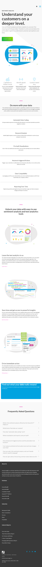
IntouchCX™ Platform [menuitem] (6, 494)
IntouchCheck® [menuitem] (5, 496)
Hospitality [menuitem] (4, 519)
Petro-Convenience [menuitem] (6, 512)
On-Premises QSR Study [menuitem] (7, 536)
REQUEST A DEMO (7, 38)
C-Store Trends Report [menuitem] (7, 538)
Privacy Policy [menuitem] (4, 554)
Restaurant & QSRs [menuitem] (6, 510)
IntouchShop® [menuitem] (5, 487)
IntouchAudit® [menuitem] (5, 489)
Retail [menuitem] (3, 517)
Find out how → (5, 373)
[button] (40, 3)
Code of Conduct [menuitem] (14, 554)
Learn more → (5, 266)
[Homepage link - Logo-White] (3, 553)
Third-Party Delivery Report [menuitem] (8, 533)
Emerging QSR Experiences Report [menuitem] (9, 540)
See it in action (5, 319)
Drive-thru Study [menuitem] (5, 531)
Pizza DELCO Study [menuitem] (6, 542)
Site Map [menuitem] (3, 556)
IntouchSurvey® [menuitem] (5, 498)
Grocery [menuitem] (4, 515)
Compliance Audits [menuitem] (6, 491)
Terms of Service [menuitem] (8, 554)
